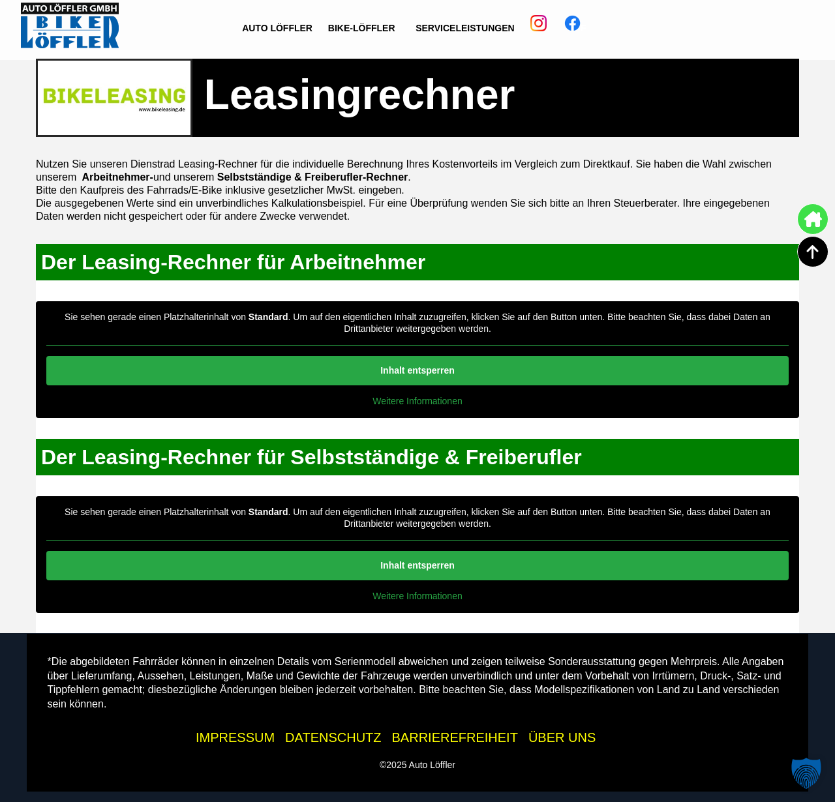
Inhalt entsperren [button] (417, 370)
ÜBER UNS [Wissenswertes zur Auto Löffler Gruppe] (562, 737)
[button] (806, 773)
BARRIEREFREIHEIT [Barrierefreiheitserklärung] (455, 737)
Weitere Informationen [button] (417, 401)
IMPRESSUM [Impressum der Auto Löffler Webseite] (235, 737)
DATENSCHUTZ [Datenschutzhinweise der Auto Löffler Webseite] (333, 737)
